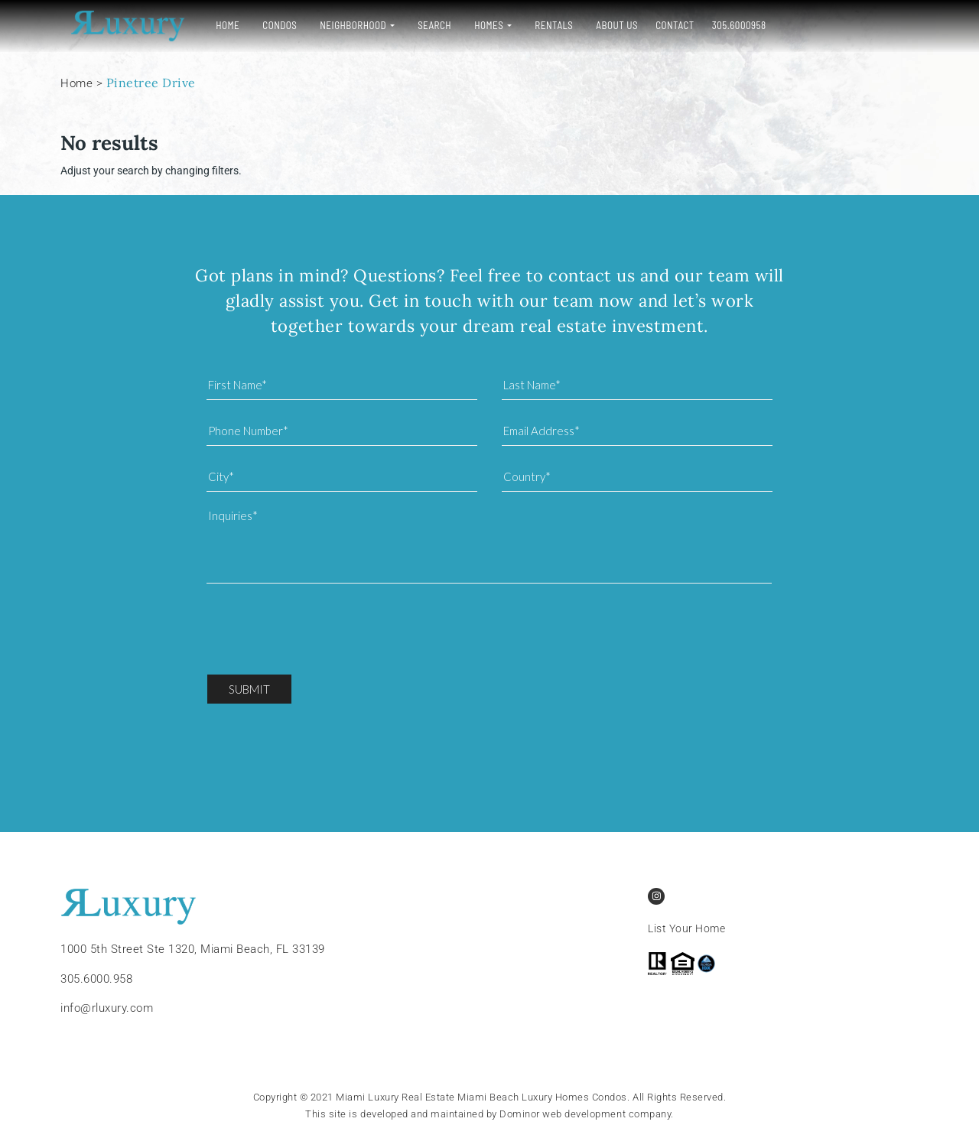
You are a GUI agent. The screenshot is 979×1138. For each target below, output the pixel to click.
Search (425, 25)
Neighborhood (344, 25)
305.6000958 (730, 25)
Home (218, 25)
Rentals (544, 25)
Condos (270, 25)
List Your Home (686, 928)
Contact (665, 25)
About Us (608, 25)
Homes (479, 25)
